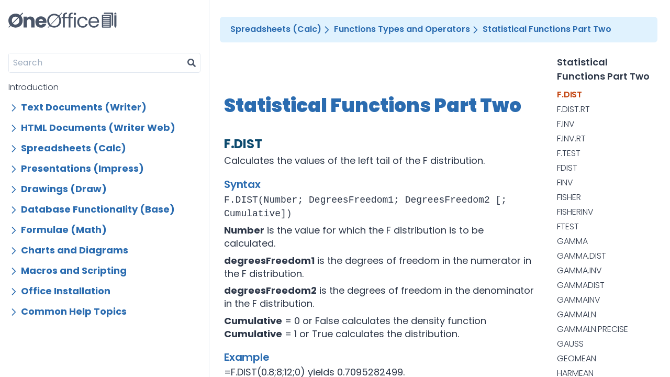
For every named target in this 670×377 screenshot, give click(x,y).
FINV (565, 183)
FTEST (568, 226)
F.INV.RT (571, 139)
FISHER (569, 197)
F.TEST (568, 153)
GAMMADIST (581, 285)
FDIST (567, 168)
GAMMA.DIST (581, 256)
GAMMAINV (578, 300)
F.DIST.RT (573, 109)
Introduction (33, 87)
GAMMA (572, 241)
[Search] (96, 62)
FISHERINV (575, 212)
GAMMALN (576, 314)
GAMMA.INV (579, 270)
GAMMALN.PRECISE (592, 329)
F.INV (566, 124)
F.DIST (569, 95)
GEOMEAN (576, 358)
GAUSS (570, 344)
